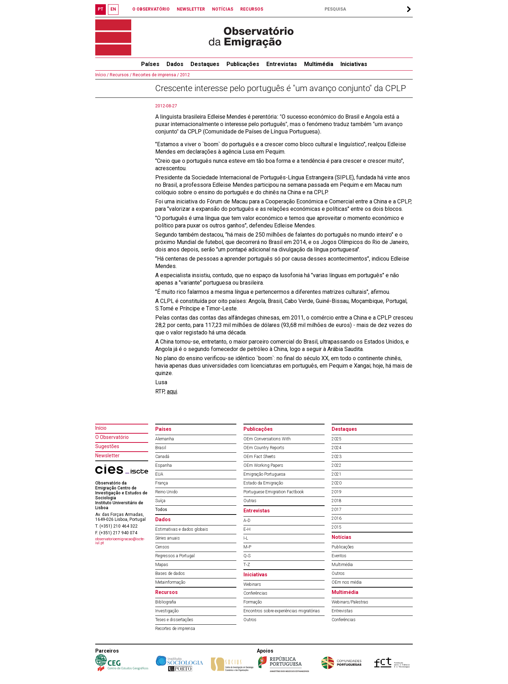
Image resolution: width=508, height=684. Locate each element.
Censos (162, 547)
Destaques (204, 64)
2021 (336, 474)
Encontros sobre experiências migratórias (281, 610)
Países (163, 429)
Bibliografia (165, 602)
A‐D (246, 520)
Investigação (167, 610)
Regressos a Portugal (175, 555)
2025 (336, 438)
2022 (336, 465)
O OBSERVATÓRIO (151, 9)
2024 (336, 447)
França (161, 483)
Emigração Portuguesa (264, 474)
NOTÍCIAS (222, 9)
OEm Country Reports (263, 447)
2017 (336, 509)
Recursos (166, 592)
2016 (336, 518)
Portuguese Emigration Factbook (273, 491)
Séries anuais (167, 538)
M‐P (247, 547)
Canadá (162, 456)
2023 (336, 456)
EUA (159, 474)
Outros (249, 619)
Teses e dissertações (174, 619)
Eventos (339, 555)
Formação (252, 602)
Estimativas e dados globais (181, 529)
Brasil (160, 447)
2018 (336, 500)
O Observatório (112, 437)
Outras (249, 500)
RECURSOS (251, 9)
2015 (336, 527)
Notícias (341, 537)
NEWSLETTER (191, 9)
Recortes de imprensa (175, 628)
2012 (184, 74)
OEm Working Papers (263, 465)
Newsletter (107, 455)
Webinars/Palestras (350, 602)
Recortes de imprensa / (155, 74)
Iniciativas (353, 64)
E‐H (246, 529)
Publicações (242, 64)
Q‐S (246, 555)
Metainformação (170, 582)
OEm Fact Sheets (259, 456)
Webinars (252, 584)
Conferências (255, 593)
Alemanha (164, 438)
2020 (336, 483)
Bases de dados (170, 573)
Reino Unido (166, 491)
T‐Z (246, 564)
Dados (175, 64)
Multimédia (318, 64)
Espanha (163, 465)
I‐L (245, 538)
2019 (336, 491)
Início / (102, 74)
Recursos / (120, 74)
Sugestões (107, 446)
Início (101, 428)
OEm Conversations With (267, 438)
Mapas (161, 564)
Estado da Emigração (263, 483)
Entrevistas (281, 64)
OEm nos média (347, 582)
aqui (172, 391)
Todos (161, 509)
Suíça (160, 500)
